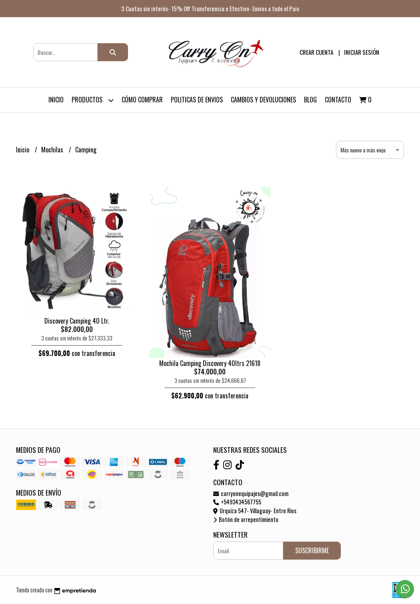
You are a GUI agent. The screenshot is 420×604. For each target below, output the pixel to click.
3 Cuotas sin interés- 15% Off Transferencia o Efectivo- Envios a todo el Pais (210, 8)
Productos (93, 100)
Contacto (338, 99)
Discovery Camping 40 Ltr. (76, 321)
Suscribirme (312, 550)
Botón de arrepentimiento (245, 519)
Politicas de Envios (197, 99)
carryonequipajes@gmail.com (250, 493)
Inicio (56, 99)
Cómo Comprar (142, 99)
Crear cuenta (316, 52)
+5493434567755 (237, 502)
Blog (310, 99)
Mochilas (53, 149)
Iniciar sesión (361, 52)
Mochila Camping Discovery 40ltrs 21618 (209, 363)
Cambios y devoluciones (263, 99)
